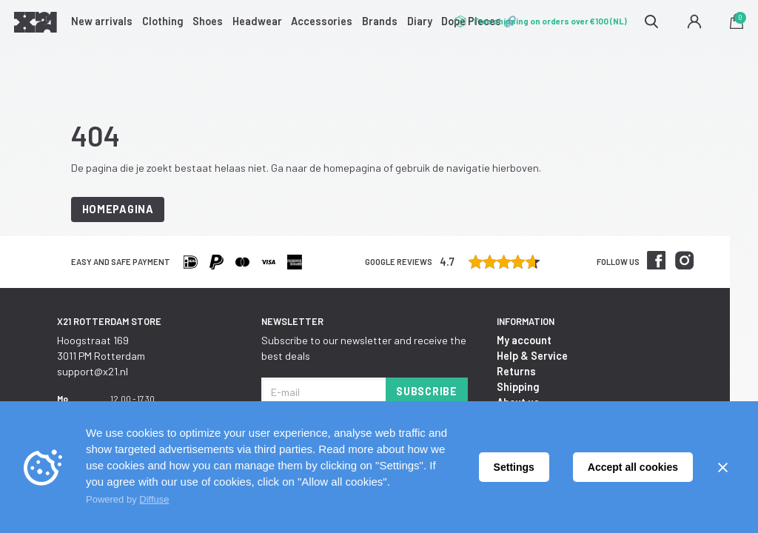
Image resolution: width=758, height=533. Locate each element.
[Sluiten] (722, 467)
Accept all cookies (633, 467)
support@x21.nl (92, 371)
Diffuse (154, 499)
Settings (514, 467)
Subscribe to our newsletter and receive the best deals (363, 348)
